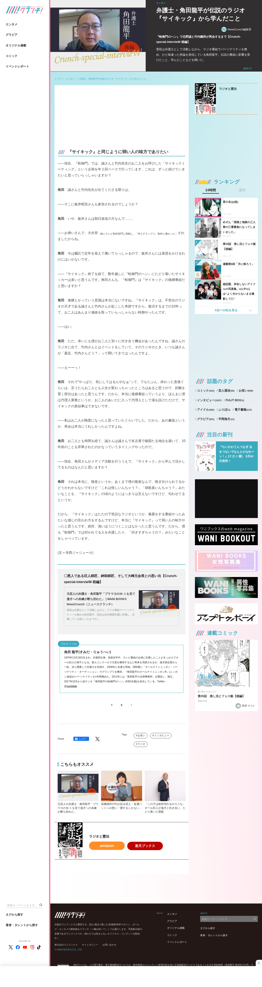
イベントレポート (17, 66)
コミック (11, 56)
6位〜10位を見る (226, 310)
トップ (57, 78)
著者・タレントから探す (22, 925)
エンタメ (11, 24)
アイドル (205, 409)
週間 (242, 190)
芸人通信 (226, 390)
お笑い (141, 735)
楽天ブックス (145, 846)
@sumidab (70, 686)
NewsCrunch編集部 (236, 29)
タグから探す (14, 914)
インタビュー (161, 735)
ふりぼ (224, 409)
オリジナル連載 (16, 45)
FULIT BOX (235, 400)
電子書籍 (243, 409)
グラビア (11, 34)
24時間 (210, 190)
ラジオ (141, 744)
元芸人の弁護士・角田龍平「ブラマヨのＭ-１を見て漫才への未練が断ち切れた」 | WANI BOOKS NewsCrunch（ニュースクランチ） (101, 599)
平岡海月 (226, 419)
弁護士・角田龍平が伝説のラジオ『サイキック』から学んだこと (112, 78)
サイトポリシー (90, 944)
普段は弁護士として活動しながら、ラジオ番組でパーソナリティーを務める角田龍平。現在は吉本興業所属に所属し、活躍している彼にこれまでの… (101, 615)
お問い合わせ (109, 944)
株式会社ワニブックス (66, 944)
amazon (107, 846)
